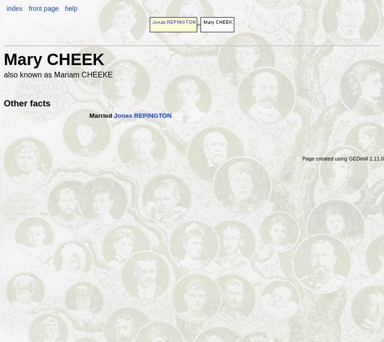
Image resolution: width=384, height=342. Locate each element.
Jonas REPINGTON (143, 115)
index (14, 8)
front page (43, 8)
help (71, 8)
